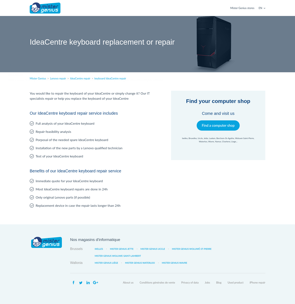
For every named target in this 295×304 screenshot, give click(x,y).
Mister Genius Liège (106, 262)
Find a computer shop (218, 125)
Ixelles (99, 248)
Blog (218, 282)
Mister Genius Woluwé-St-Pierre (191, 248)
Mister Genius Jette (122, 248)
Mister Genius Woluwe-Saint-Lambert (118, 255)
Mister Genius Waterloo (140, 262)
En (260, 8)
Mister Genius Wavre (174, 262)
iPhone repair (257, 282)
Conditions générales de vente (157, 282)
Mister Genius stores (242, 8)
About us (128, 282)
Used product (235, 282)
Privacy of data (190, 282)
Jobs (207, 282)
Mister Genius (45, 8)
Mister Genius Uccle (153, 248)
